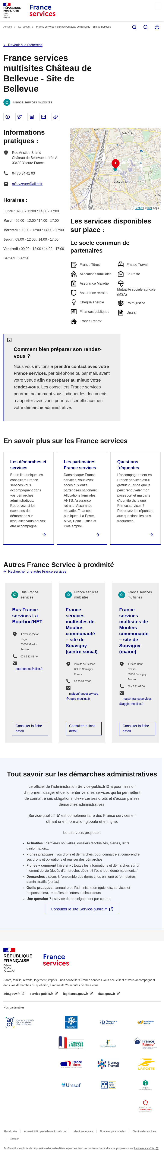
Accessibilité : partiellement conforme (45, 1131)
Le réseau (23, 26)
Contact (14, 1139)
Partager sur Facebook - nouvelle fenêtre (7, 117)
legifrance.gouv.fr (76, 993)
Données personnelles (113, 1131)
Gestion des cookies (144, 1131)
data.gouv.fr (107, 993)
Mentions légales (83, 1131)
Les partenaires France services (80, 464)
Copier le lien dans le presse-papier (55, 117)
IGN (149, 208)
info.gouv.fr (11, 993)
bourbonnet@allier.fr (29, 668)
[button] (115, 164)
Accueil (7, 26)
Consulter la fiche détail (29, 728)
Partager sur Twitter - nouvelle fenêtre (19, 117)
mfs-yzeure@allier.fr (27, 184)
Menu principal (158, 6)
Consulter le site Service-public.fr (79, 909)
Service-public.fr (91, 786)
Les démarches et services (28, 464)
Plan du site (10, 1131)
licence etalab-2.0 (144, 1148)
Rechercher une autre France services (37, 571)
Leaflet (139, 208)
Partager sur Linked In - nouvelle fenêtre (31, 117)
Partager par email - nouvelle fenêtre (43, 117)
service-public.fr (42, 993)
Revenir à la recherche (25, 45)
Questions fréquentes (128, 464)
